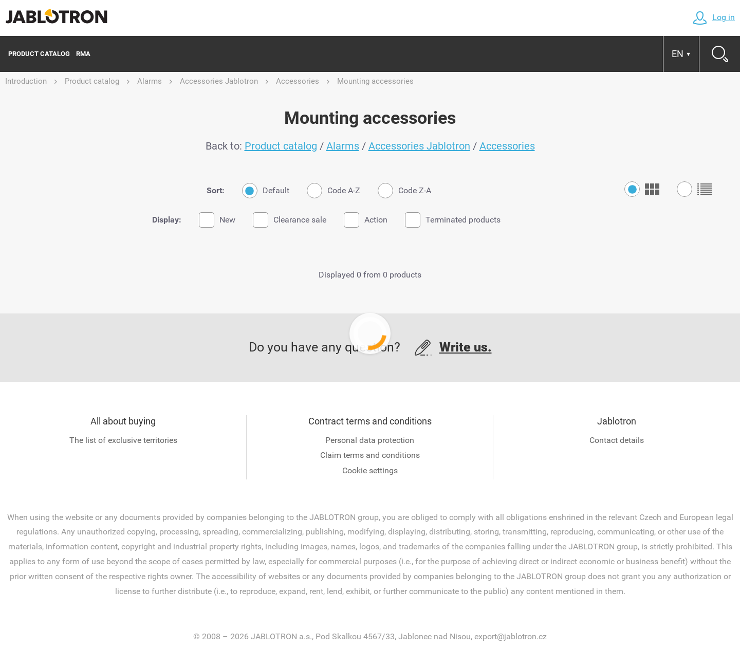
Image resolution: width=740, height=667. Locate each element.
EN (681, 53)
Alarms (342, 146)
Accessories (507, 146)
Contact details (616, 440)
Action (365, 220)
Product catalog (39, 54)
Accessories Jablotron (419, 146)
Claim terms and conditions (370, 455)
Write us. (465, 347)
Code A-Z (333, 190)
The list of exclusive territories (123, 440)
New (217, 220)
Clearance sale (289, 220)
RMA (83, 54)
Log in (714, 17)
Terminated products (453, 220)
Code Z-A (404, 190)
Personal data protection (369, 440)
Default (265, 190)
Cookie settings (370, 470)
